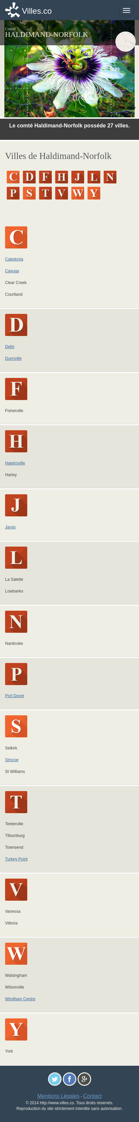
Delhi (9, 346)
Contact (92, 1096)
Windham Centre (20, 999)
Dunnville (13, 358)
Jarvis (10, 527)
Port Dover (14, 695)
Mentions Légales (58, 1096)
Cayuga (12, 271)
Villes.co (37, 10)
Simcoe (12, 760)
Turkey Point (16, 859)
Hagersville (15, 463)
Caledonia (14, 259)
